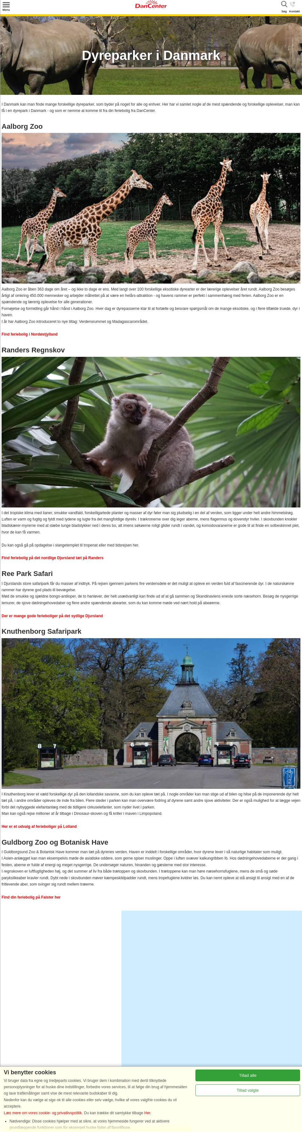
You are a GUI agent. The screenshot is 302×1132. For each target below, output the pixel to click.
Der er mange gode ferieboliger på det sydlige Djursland (52, 616)
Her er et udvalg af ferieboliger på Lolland (39, 826)
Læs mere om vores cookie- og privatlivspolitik (43, 1113)
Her (147, 1113)
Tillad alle (247, 1075)
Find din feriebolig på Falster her (31, 897)
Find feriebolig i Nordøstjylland (30, 334)
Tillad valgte (248, 1090)
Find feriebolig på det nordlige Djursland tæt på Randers (52, 558)
